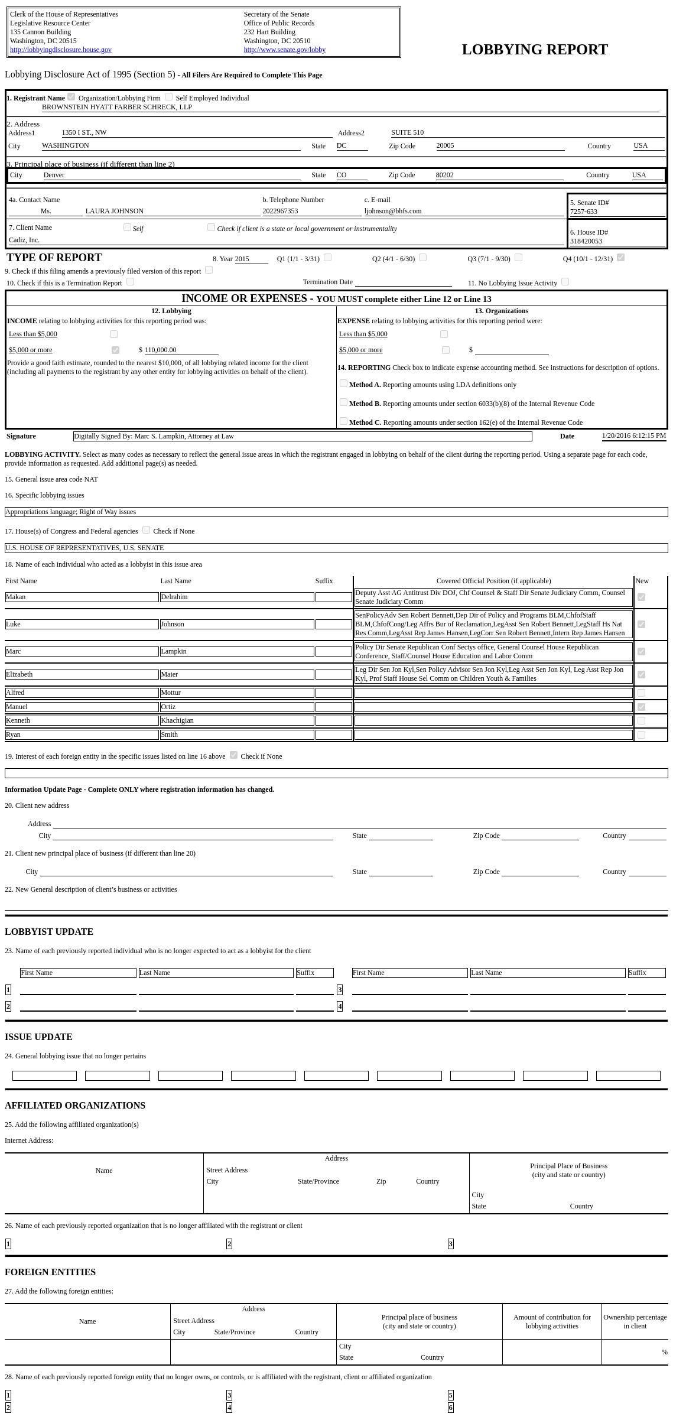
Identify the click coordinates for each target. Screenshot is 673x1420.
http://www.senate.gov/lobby (285, 50)
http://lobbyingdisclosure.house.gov (61, 50)
